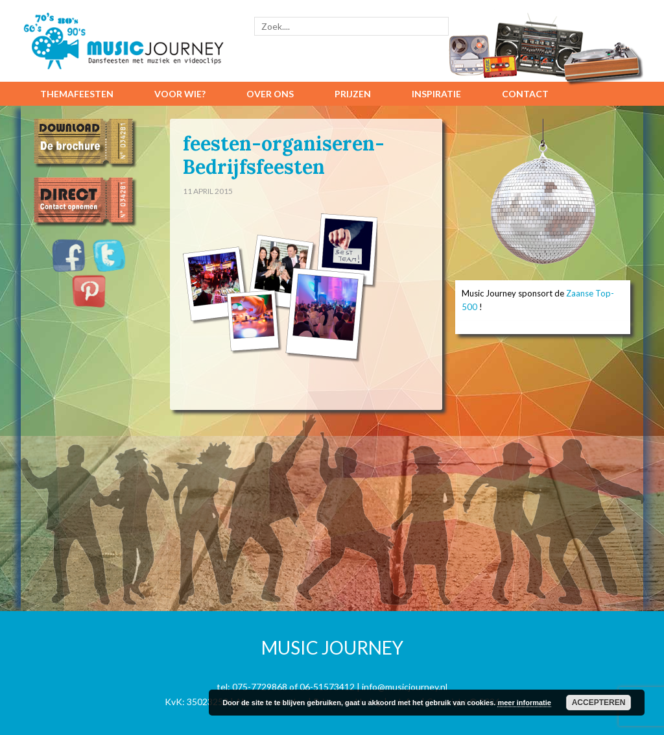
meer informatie (524, 702)
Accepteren (599, 702)
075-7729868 (259, 686)
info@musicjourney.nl (404, 686)
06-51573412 (327, 686)
